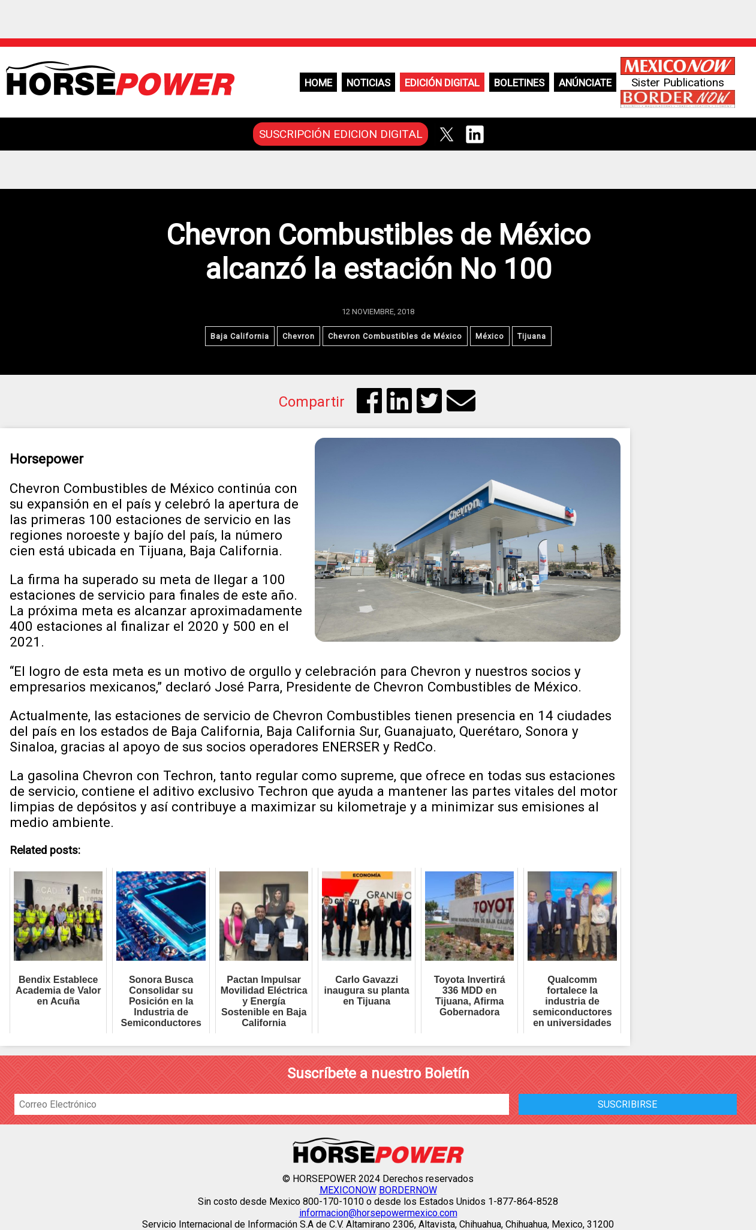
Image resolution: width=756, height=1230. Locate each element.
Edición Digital (442, 83)
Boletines (519, 83)
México (489, 336)
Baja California (239, 336)
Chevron (298, 336)
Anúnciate (585, 83)
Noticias (368, 83)
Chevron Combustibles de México (395, 336)
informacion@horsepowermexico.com (378, 1213)
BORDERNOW (408, 1190)
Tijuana (531, 336)
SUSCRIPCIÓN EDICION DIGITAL (341, 134)
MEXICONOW (348, 1190)
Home (318, 83)
